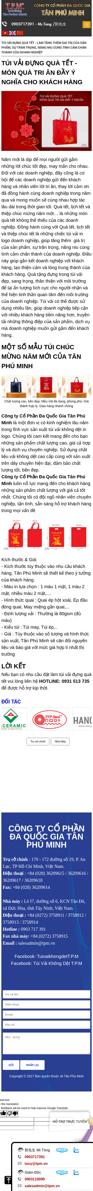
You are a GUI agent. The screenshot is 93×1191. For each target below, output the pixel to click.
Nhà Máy (60, 741)
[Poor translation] (12, 1117)
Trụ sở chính (37, 741)
